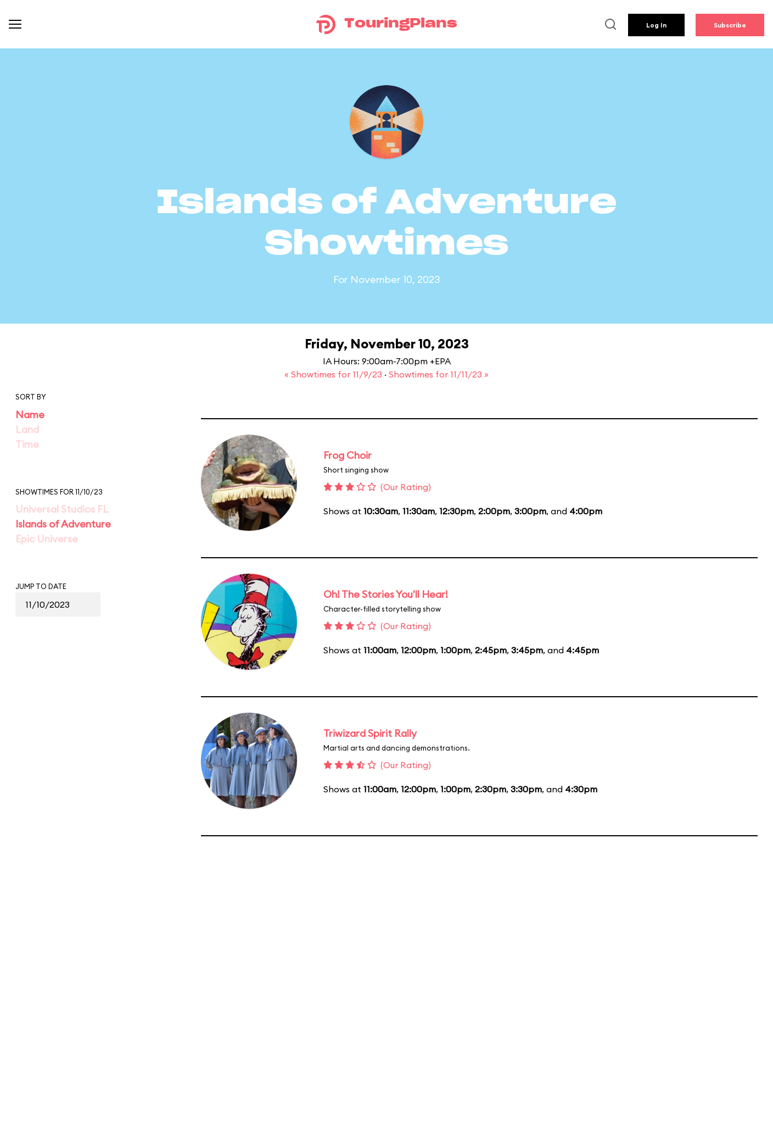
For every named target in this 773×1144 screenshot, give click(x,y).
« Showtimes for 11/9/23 (334, 374)
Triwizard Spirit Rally (370, 733)
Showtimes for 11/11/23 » (439, 374)
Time (27, 444)
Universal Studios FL (62, 509)
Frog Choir (347, 455)
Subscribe (730, 25)
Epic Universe (46, 538)
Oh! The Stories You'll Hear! (385, 594)
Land (27, 429)
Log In (656, 25)
